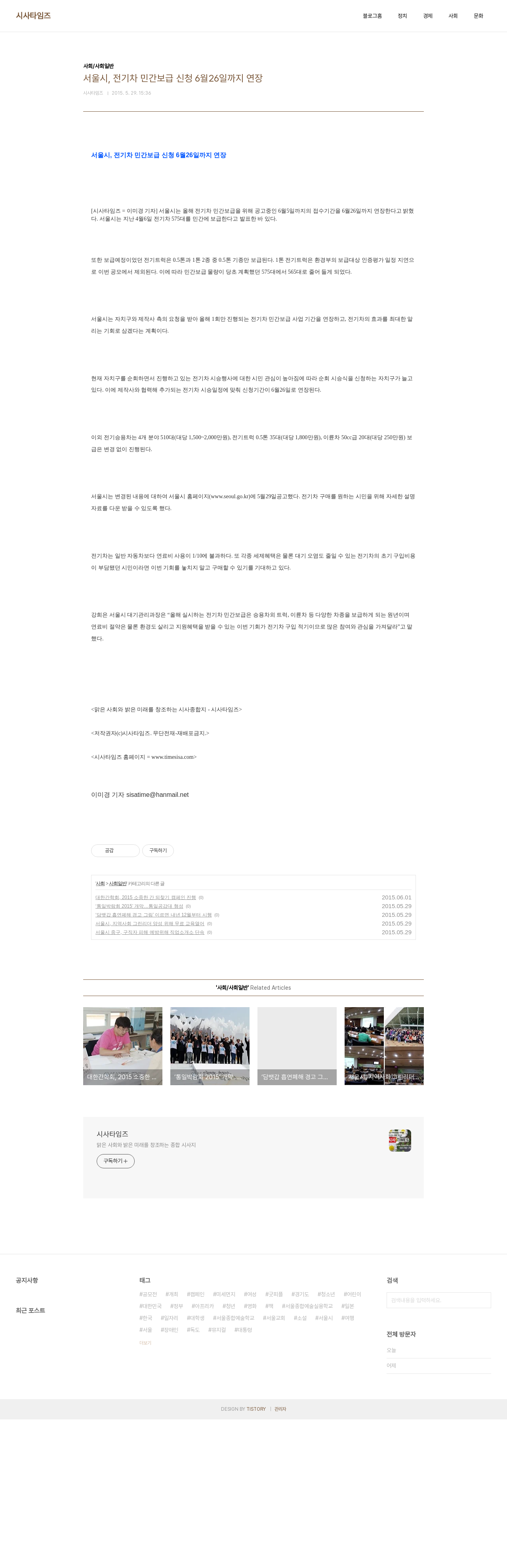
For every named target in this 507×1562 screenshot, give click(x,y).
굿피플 (276, 1437)
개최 (173, 1437)
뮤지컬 (219, 1472)
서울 (147, 1472)
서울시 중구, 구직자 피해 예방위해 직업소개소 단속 (149, 1075)
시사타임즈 (33, 16)
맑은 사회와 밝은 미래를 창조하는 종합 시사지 (146, 1287)
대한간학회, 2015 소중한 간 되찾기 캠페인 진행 (145, 1040)
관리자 (280, 1551)
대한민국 (152, 1449)
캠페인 (197, 1437)
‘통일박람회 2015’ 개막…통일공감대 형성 (139, 1048)
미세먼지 (225, 1437)
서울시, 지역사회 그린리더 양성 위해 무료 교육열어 (149, 1066)
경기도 (302, 1437)
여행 (349, 1460)
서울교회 (275, 1460)
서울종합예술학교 (235, 1460)
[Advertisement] (253, 218)
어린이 (354, 1437)
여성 (252, 1437)
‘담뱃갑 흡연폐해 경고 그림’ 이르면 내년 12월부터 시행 (153, 1057)
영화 (252, 1449)
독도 (195, 1472)
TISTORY (256, 1551)
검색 (483, 1442)
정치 (402, 16)
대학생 (197, 1460)
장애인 (171, 1472)
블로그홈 (372, 16)
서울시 (325, 1460)
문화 (478, 16)
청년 (230, 1449)
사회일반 (117, 1026)
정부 (178, 1449)
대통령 (245, 1472)
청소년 (328, 1437)
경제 (428, 16)
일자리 (171, 1460)
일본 (349, 1449)
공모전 (150, 1437)
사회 (453, 16)
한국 (147, 1460)
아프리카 (204, 1449)
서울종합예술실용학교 (309, 1449)
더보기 (145, 1485)
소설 (302, 1460)
